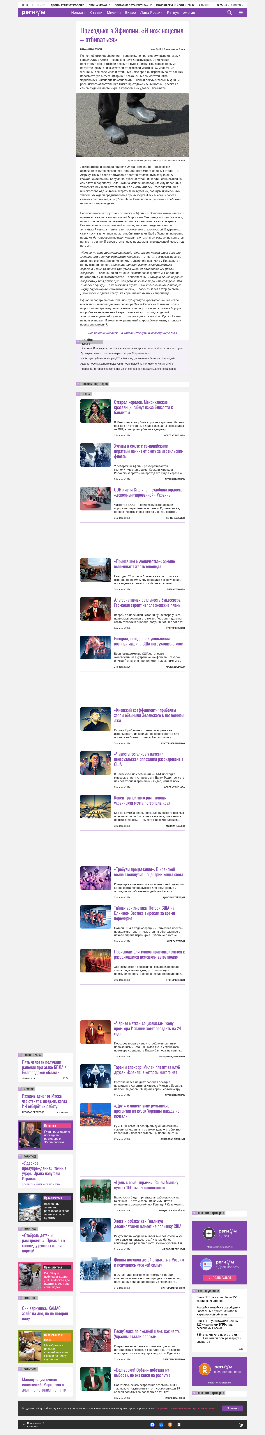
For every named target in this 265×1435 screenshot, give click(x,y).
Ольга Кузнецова (174, 435)
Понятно (233, 1408)
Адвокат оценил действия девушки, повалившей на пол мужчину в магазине (126, 363)
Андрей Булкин (176, 941)
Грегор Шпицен (175, 628)
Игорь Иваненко (175, 1398)
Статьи (96, 12)
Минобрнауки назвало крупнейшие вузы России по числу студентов (56, 1352)
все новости (28, 1078)
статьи (86, 394)
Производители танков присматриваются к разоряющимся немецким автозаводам (149, 954)
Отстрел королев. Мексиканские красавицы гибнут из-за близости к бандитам (143, 407)
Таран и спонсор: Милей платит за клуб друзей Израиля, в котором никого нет (147, 1069)
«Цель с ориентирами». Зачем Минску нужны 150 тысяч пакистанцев (146, 1185)
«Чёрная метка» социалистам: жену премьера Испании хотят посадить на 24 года (147, 1028)
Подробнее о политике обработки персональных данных (186, 1408)
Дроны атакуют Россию (67, 5)
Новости (78, 12)
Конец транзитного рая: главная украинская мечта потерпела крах (142, 800)
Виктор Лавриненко (173, 743)
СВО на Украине (99, 5)
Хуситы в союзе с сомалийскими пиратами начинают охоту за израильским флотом (148, 450)
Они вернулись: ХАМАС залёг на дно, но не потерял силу (45, 1313)
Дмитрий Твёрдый (174, 897)
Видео (130, 12)
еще (241, 1349)
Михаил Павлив (175, 826)
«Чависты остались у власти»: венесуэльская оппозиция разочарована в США (148, 758)
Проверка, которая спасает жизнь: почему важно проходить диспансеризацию (128, 368)
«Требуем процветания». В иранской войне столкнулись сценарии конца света (148, 871)
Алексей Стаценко (174, 1359)
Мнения (114, 12)
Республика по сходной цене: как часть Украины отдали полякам (147, 1333)
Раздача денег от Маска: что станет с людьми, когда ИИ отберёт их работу (44, 1101)
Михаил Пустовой (91, 49)
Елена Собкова (176, 589)
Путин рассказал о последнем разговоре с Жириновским (57, 1137)
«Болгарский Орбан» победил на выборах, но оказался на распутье (142, 1372)
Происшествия (53, 1198)
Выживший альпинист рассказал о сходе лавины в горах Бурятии (56, 1211)
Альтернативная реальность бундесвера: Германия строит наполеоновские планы (147, 602)
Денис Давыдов (175, 518)
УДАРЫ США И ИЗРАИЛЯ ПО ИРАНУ (41, 1184)
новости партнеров (95, 384)
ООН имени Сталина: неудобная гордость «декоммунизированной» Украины (148, 492)
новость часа (33, 1055)
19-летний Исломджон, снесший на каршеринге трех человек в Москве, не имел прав (131, 348)
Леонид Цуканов (175, 479)
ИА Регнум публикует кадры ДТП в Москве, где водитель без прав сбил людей (57, 1280)
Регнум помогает (182, 12)
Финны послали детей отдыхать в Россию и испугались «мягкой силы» (149, 1262)
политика (30, 1156)
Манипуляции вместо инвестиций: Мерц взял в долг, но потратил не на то (44, 1384)
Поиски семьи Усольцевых (175, 5)
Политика (50, 1125)
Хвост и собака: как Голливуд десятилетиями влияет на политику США (147, 1223)
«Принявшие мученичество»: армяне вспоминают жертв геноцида (144, 563)
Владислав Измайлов (172, 1210)
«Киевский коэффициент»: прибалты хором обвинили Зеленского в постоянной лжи (149, 715)
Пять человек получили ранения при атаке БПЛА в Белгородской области (44, 1067)
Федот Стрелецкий (173, 1249)
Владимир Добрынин (172, 1056)
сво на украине (208, 1291)
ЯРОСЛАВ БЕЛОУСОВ (33, 1112)
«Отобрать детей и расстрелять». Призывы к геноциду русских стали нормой (43, 1242)
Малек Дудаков (175, 667)
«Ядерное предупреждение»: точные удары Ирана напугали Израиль (44, 1170)
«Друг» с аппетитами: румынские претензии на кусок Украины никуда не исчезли (146, 1110)
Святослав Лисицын (172, 1139)
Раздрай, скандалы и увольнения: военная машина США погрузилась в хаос (148, 641)
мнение (28, 1088)
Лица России (151, 12)
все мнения (62, 1112)
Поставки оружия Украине (133, 5)
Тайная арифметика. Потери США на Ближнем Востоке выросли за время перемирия (144, 912)
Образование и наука (53, 1337)
